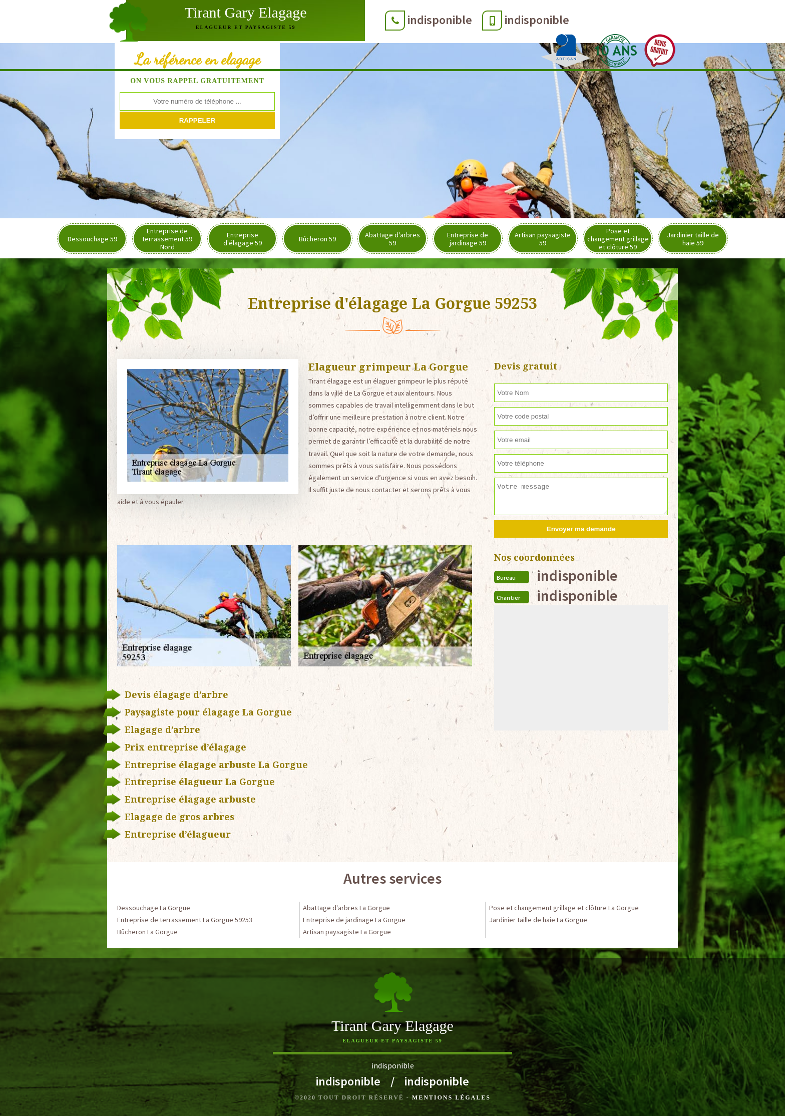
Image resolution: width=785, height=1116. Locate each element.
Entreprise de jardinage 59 (467, 238)
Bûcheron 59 (317, 238)
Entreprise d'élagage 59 (242, 238)
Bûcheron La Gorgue (147, 931)
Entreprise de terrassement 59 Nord (167, 238)
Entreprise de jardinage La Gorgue (354, 919)
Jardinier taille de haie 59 (693, 238)
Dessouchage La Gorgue (153, 907)
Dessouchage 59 (92, 238)
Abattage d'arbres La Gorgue (346, 907)
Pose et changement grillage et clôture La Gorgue (564, 907)
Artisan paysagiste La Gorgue (347, 931)
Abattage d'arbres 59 (392, 238)
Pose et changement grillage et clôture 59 (618, 238)
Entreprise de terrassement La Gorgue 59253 (184, 919)
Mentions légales (451, 1097)
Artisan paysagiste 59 (543, 238)
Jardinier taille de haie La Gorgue (538, 919)
